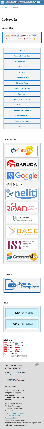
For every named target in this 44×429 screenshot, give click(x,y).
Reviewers (22, 94)
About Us (22, 67)
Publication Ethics (22, 99)
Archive (22, 72)
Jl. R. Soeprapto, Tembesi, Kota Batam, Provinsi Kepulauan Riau (15, 415)
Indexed (22, 127)
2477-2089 (9, 374)
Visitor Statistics (22, 116)
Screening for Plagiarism (22, 110)
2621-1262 (15, 372)
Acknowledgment (22, 61)
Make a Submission (22, 56)
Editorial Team (22, 83)
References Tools (22, 121)
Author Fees (22, 105)
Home (4, 8)
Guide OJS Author (22, 88)
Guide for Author (22, 78)
